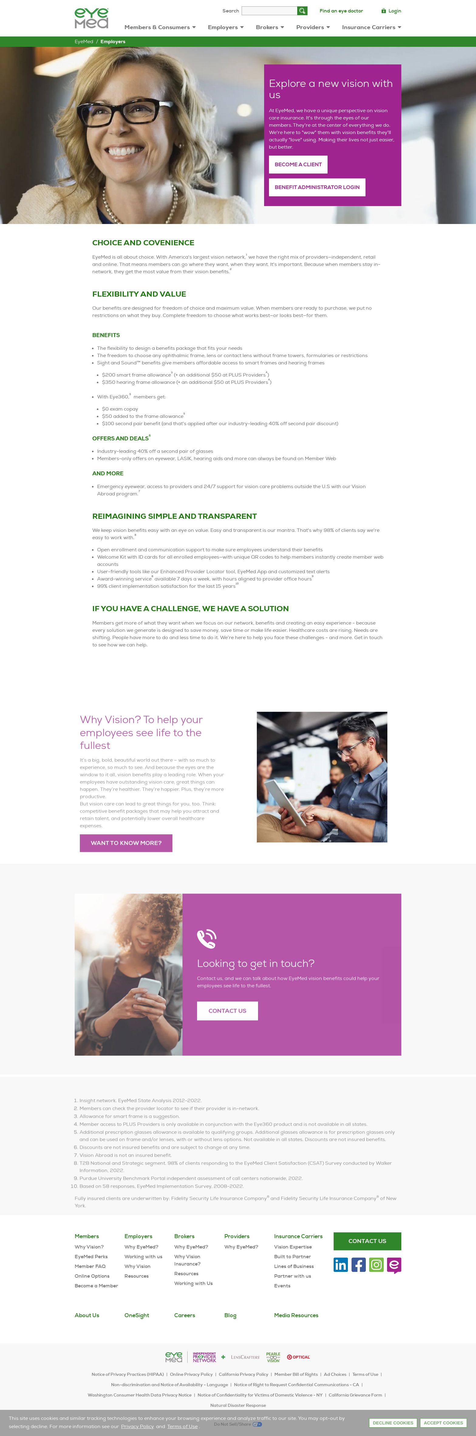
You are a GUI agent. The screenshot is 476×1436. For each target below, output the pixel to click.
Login (391, 11)
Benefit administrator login (317, 187)
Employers (226, 27)
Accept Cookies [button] (443, 1423)
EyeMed (84, 41)
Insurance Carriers (371, 27)
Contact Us (227, 1027)
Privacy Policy (137, 1426)
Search (231, 11)
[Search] (302, 10)
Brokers (270, 27)
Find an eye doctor (341, 11)
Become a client (298, 164)
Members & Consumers (160, 27)
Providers (313, 27)
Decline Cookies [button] (393, 1423)
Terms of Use (182, 1426)
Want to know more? (126, 859)
